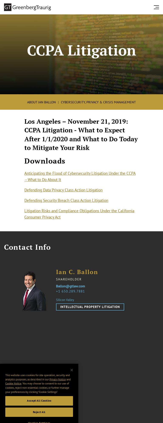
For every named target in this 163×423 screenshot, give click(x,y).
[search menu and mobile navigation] (157, 7)
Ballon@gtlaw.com (70, 289)
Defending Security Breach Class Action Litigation (66, 200)
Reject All (39, 415)
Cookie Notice (13, 387)
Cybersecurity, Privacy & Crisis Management (98, 102)
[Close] (71, 373)
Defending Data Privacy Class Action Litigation (63, 190)
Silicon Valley (65, 302)
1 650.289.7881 (71, 294)
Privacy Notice (57, 383)
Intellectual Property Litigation (90, 309)
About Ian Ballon (41, 102)
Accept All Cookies (39, 404)
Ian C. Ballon (77, 274)
